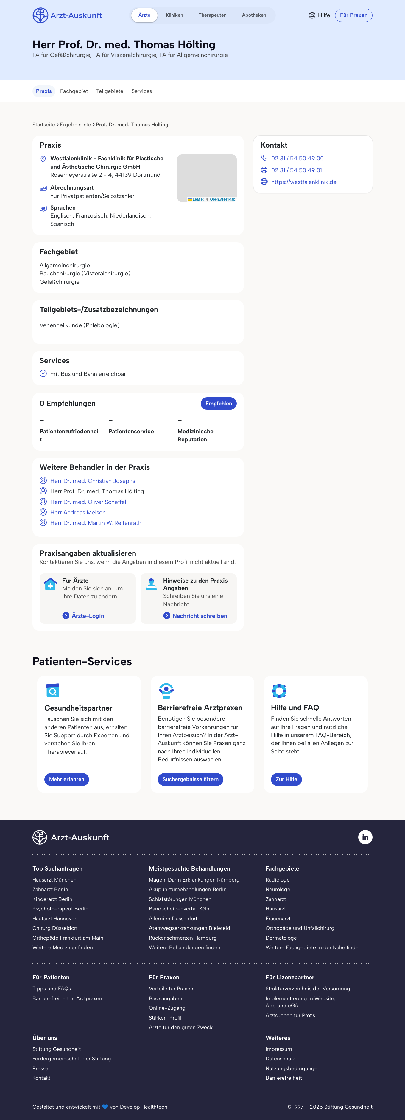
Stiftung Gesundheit (56, 1049)
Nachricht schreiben (200, 615)
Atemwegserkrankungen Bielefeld (189, 928)
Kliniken (174, 15)
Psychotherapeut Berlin (60, 908)
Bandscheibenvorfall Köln (179, 908)
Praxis (44, 91)
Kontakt (41, 1078)
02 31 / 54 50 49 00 (297, 158)
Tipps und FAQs (51, 988)
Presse (40, 1068)
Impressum (279, 1049)
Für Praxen (353, 15)
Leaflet (195, 199)
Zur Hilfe (286, 779)
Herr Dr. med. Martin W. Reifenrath (95, 522)
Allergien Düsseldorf (173, 918)
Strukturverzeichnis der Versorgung (308, 988)
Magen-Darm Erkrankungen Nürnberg (194, 880)
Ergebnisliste (75, 124)
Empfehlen (218, 403)
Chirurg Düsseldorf (55, 928)
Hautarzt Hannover (54, 918)
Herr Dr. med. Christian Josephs (92, 480)
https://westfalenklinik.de (304, 181)
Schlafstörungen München (180, 899)
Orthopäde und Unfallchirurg (300, 928)
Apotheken (254, 15)
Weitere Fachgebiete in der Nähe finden (314, 947)
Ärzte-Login (88, 615)
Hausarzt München (54, 880)
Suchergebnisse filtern (191, 779)
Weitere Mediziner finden (62, 947)
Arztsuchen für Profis (290, 1015)
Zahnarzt (276, 899)
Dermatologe (281, 938)
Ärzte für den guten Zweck (181, 1027)
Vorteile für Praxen (171, 988)
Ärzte (144, 15)
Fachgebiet (74, 91)
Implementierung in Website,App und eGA (300, 1002)
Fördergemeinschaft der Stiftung (71, 1058)
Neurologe (278, 889)
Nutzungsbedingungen (293, 1068)
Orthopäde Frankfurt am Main (67, 938)
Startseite (43, 124)
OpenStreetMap (222, 199)
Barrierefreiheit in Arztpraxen (67, 998)
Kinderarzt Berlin (52, 899)
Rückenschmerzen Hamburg (183, 938)
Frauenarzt (278, 918)
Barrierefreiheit (284, 1078)
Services (142, 91)
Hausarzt (276, 908)
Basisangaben (165, 998)
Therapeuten (213, 15)
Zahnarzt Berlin (50, 889)
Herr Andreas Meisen (78, 512)
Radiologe (278, 880)
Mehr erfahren (66, 779)
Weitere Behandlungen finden (184, 947)
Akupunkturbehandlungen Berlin (188, 889)
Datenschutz (280, 1058)
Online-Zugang (167, 1008)
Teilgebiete (109, 91)
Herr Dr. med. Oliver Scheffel (88, 501)
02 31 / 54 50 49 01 (296, 170)
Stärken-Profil (165, 1017)
